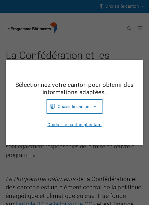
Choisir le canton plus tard (74, 125)
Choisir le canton (73, 106)
